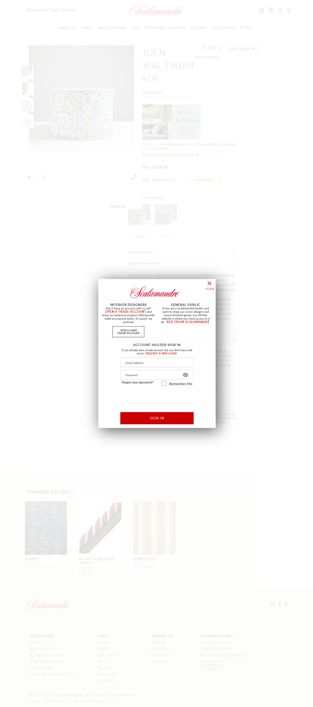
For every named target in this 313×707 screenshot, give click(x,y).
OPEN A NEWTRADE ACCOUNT (128, 331)
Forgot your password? (137, 382)
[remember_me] (164, 383)
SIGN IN (157, 417)
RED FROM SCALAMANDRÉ (188, 322)
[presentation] (157, 397)
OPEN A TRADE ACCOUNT (125, 312)
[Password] (157, 375)
